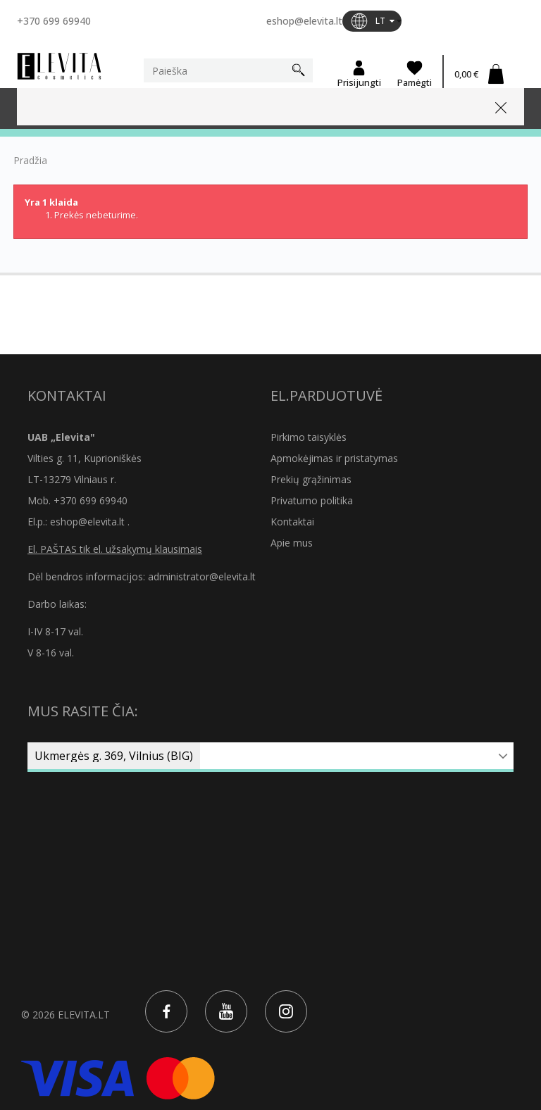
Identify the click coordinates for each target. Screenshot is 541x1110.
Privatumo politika (311, 500)
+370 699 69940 (54, 20)
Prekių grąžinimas (311, 479)
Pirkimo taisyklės (308, 437)
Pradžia (30, 160)
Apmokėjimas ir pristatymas (334, 458)
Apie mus (291, 542)
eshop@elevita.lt (304, 20)
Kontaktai (292, 521)
